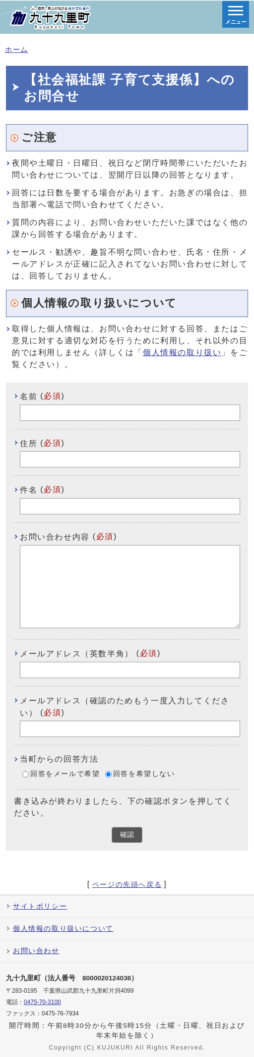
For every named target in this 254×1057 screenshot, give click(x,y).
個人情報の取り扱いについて (63, 928)
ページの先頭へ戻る (127, 884)
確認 (127, 834)
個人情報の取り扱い (182, 352)
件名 (28, 490)
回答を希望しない (144, 774)
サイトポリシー (40, 906)
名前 (28, 396)
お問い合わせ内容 (55, 537)
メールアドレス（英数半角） (76, 653)
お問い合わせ (36, 951)
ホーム (16, 49)
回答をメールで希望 (65, 774)
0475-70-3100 (42, 1002)
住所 (28, 443)
